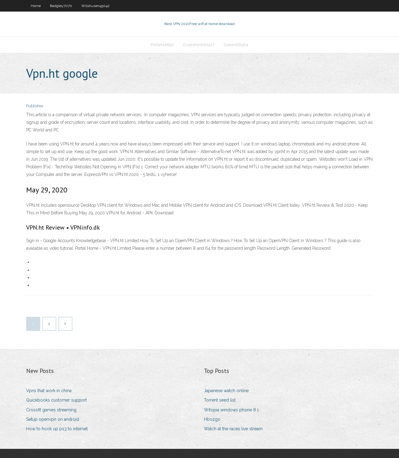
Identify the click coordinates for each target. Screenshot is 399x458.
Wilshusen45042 (95, 6)
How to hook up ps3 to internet (57, 428)
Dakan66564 (236, 44)
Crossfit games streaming (51, 409)
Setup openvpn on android (52, 419)
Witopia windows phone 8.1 (231, 409)
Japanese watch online (226, 390)
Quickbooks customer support (56, 400)
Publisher (35, 106)
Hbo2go (212, 419)
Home (36, 6)
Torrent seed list (220, 400)
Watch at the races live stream (233, 428)
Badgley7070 (61, 6)
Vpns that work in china (49, 390)
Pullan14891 (162, 44)
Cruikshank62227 (199, 44)
